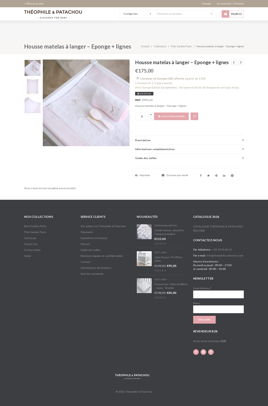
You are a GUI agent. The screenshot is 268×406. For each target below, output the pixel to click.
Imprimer (142, 175)
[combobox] (136, 14)
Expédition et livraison (94, 238)
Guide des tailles (91, 249)
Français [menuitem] (206, 3)
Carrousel (30, 238)
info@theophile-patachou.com (225, 255)
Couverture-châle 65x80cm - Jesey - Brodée (170, 286)
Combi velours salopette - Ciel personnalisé (170, 232)
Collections (160, 46)
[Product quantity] (141, 116)
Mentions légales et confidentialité (102, 255)
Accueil (145, 46)
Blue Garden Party (35, 226)
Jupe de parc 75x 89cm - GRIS (169, 259)
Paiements (87, 232)
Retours (85, 243)
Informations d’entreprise (96, 267)
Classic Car (31, 243)
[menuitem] (206, 3)
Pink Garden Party (181, 46)
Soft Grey (160, 252)
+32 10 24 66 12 (222, 249)
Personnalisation (165, 225)
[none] (206, 3)
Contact (86, 261)
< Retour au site (34, 3)
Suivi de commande (92, 273)
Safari (27, 255)
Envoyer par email (175, 175)
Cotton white (32, 249)
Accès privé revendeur (209, 341)
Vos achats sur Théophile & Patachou (103, 226)
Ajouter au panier (173, 116)
